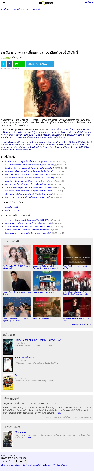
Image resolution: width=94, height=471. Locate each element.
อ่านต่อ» (53, 404)
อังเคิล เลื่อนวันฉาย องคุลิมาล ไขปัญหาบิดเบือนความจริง (28, 191)
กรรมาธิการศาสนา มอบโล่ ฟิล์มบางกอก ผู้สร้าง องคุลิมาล (28, 181)
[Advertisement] (47, 31)
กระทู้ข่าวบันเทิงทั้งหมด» (81, 324)
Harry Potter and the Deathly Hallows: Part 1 (39, 340)
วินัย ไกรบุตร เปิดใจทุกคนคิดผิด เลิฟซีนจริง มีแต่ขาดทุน (28, 194)
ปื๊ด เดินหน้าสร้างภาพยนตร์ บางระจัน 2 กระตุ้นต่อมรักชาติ (29, 171)
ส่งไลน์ (19, 64)
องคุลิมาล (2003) (12, 210)
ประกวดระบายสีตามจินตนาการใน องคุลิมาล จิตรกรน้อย (28, 184)
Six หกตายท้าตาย (24, 357)
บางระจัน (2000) (12, 207)
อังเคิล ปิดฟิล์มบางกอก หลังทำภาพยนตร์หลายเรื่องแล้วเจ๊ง (29, 178)
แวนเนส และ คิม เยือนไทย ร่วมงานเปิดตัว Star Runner (27, 226)
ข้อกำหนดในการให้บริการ (34, 465)
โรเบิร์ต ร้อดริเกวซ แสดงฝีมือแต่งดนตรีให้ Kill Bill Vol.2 (28, 220)
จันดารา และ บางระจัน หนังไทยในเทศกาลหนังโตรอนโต (28, 197)
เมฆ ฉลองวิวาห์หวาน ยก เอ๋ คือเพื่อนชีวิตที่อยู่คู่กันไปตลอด (29, 165)
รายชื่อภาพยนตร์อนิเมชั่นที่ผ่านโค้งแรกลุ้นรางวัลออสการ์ (28, 230)
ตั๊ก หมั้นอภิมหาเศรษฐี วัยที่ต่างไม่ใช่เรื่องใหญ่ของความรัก (28, 161)
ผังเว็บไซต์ (50, 465)
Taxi (17, 375)
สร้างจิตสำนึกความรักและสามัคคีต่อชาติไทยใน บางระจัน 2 (29, 168)
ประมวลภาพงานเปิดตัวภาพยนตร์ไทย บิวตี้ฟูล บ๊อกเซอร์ (28, 223)
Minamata (20, 432)
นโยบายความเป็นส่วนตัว (11, 465)
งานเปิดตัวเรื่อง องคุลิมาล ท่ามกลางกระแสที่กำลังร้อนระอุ (28, 187)
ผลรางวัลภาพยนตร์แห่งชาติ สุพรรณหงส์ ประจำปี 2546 (27, 174)
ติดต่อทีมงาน (62, 465)
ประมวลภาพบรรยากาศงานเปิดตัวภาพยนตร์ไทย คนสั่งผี (28, 233)
